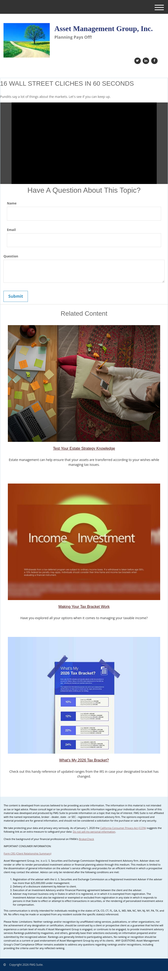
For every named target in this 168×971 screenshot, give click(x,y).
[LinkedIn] (145, 60)
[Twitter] (137, 60)
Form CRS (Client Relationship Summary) (27, 853)
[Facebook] (154, 60)
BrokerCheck (86, 839)
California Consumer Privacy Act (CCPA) (123, 828)
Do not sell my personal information (94, 831)
